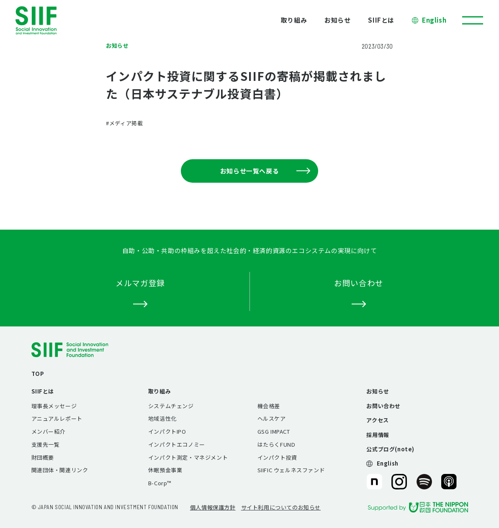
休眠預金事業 (165, 470)
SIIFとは (381, 20)
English (434, 20)
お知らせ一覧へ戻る (265, 170)
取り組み (294, 20)
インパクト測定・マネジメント (188, 457)
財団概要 (42, 457)
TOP (37, 374)
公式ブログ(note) (390, 449)
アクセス (377, 420)
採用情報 (377, 435)
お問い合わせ (383, 406)
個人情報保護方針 (213, 507)
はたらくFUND (276, 444)
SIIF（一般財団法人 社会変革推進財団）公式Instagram (399, 481)
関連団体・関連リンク (59, 470)
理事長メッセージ (54, 406)
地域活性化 (162, 418)
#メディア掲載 (124, 123)
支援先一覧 (45, 444)
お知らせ (337, 20)
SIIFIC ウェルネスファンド (291, 470)
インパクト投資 (277, 457)
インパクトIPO (167, 431)
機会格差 (268, 406)
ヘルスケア (271, 418)
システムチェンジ (171, 406)
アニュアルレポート (56, 418)
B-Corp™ (159, 483)
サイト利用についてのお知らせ (281, 507)
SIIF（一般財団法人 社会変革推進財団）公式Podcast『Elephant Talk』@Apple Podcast (449, 481)
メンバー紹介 (48, 431)
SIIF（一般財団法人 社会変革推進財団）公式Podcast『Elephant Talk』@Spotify (424, 481)
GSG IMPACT (273, 431)
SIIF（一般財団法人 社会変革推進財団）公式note (373, 481)
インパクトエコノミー (176, 444)
